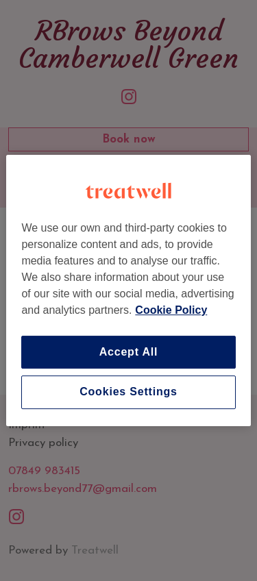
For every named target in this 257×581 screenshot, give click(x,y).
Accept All (128, 352)
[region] (128, 290)
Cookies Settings (128, 392)
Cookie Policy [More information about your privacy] (171, 310)
